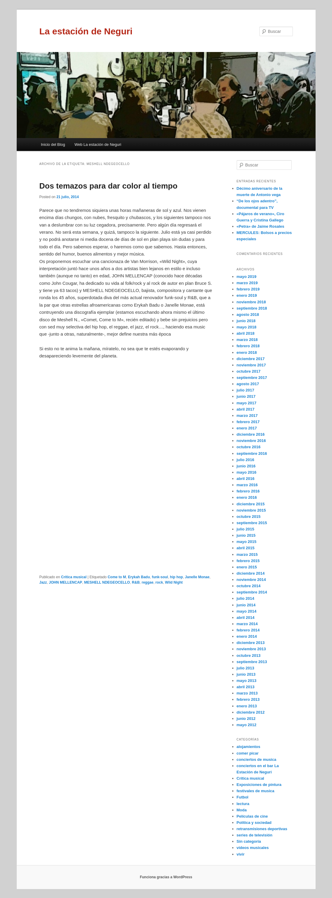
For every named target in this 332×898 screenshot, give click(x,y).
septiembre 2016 (252, 453)
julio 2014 (245, 598)
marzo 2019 (247, 283)
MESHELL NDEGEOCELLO (107, 582)
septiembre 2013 (252, 662)
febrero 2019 (248, 289)
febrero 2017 (248, 422)
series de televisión (255, 835)
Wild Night (174, 582)
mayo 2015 (247, 541)
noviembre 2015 (251, 510)
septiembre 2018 (252, 308)
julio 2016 (245, 460)
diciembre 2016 (251, 434)
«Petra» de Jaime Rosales (260, 226)
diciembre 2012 (251, 712)
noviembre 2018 (251, 302)
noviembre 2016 (251, 440)
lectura (243, 803)
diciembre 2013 (251, 642)
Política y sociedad (254, 822)
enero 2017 (247, 428)
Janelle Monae (197, 577)
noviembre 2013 (251, 649)
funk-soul (160, 577)
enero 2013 (247, 706)
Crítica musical (73, 577)
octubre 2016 (249, 447)
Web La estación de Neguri (97, 144)
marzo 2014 (247, 624)
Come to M (117, 577)
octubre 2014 (249, 586)
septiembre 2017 (252, 377)
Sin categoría (249, 841)
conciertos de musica (256, 759)
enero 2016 (247, 497)
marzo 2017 (247, 415)
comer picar (248, 753)
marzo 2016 (247, 485)
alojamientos (248, 746)
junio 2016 (246, 466)
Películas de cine (252, 816)
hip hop (176, 577)
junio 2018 (246, 321)
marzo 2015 (247, 554)
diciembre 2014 (251, 573)
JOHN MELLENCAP (65, 582)
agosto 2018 (248, 314)
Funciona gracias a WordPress (166, 877)
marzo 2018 (247, 339)
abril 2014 (246, 617)
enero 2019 (247, 295)
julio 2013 (245, 668)
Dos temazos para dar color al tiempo (108, 185)
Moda (242, 810)
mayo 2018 (247, 327)
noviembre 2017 (251, 365)
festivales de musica (255, 791)
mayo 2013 (247, 680)
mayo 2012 (247, 725)
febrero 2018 (248, 346)
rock (159, 582)
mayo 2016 (247, 472)
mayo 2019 (247, 276)
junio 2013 (246, 674)
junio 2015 (246, 535)
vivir (241, 854)
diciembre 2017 (251, 359)
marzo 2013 (247, 693)
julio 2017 (245, 390)
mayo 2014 (247, 611)
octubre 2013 (249, 655)
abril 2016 (246, 478)
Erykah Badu (139, 577)
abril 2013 (246, 687)
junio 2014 (246, 605)
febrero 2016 (248, 491)
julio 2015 (245, 529)
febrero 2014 (248, 630)
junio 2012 (246, 718)
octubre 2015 (249, 516)
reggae (147, 582)
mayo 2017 (247, 403)
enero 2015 (247, 567)
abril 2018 (246, 333)
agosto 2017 (248, 384)
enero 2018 (247, 352)
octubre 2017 (249, 371)
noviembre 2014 (251, 579)
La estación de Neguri (86, 31)
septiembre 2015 (252, 523)
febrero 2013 (248, 699)
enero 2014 (247, 636)
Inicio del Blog (53, 144)
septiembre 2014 (252, 592)
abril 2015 (246, 548)
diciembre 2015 (251, 504)
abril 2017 (246, 409)
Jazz (43, 582)
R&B (136, 582)
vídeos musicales (253, 847)
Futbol (243, 797)
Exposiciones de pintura (259, 784)
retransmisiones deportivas (262, 829)
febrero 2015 (248, 561)
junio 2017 (246, 396)
